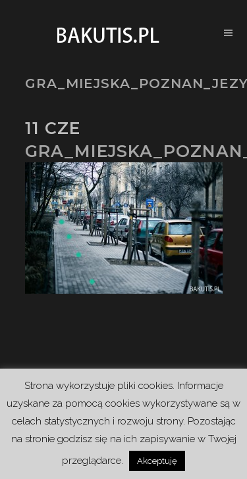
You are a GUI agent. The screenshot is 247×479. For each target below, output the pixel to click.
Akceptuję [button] (157, 461)
